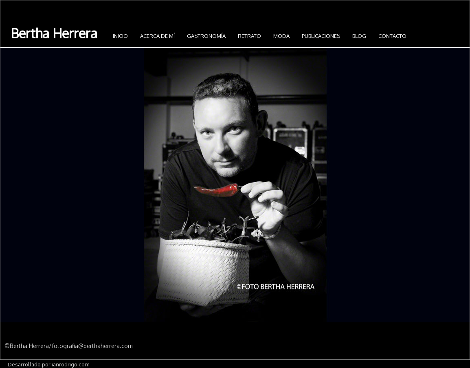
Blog (359, 36)
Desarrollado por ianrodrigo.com (48, 364)
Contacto (392, 36)
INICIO (120, 36)
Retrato (249, 36)
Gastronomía (206, 36)
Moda (281, 36)
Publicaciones (321, 36)
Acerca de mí (157, 36)
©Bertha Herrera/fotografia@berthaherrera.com (68, 345)
